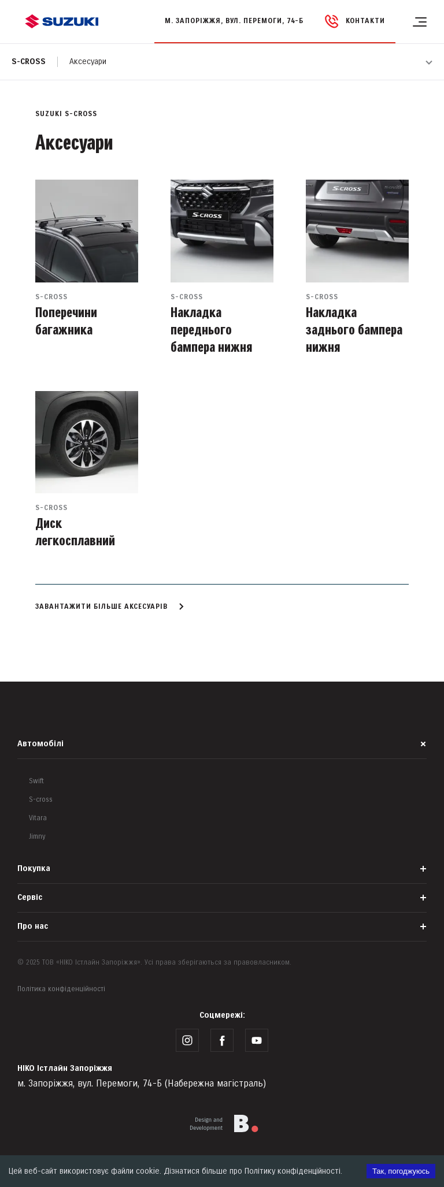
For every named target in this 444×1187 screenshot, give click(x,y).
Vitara (38, 818)
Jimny (37, 836)
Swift (36, 781)
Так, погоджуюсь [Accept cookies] (401, 1171)
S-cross (29, 61)
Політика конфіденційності (61, 989)
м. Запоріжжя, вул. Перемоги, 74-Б (234, 21)
